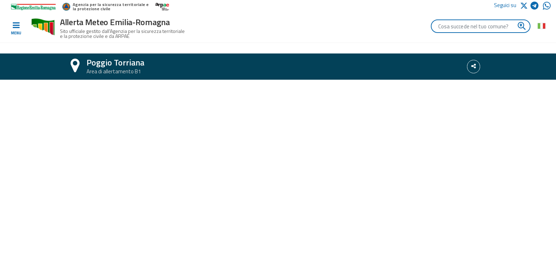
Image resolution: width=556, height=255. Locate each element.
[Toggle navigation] (16, 28)
